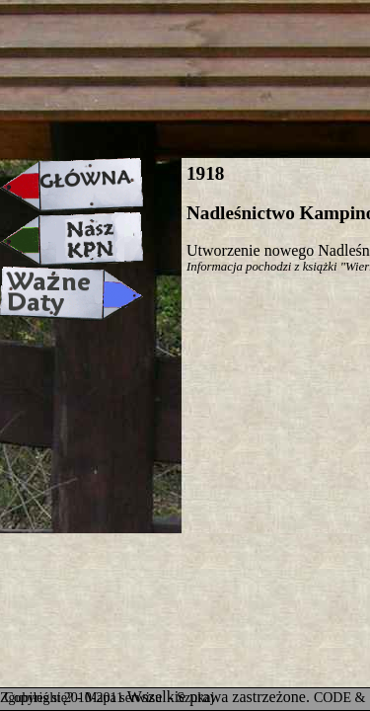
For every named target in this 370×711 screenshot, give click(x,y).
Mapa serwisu (125, 697)
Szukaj (195, 697)
